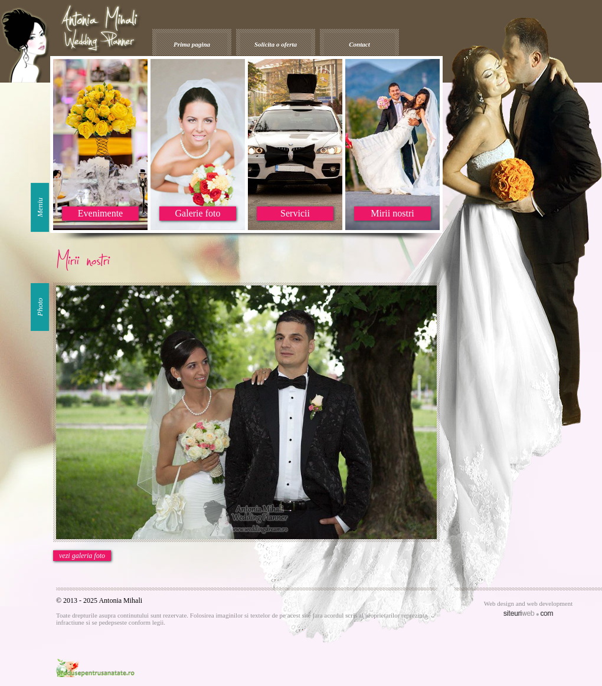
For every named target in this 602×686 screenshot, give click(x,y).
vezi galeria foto (82, 556)
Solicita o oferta (275, 44)
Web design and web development (528, 603)
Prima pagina (192, 44)
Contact (359, 44)
